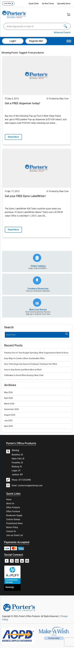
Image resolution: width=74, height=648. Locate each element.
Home (8, 499)
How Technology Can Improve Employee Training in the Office (30, 364)
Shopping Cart (68, 14)
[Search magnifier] (66, 333)
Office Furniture (13, 511)
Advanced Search (62, 32)
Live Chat (7, 3)
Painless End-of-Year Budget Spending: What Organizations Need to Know (36, 353)
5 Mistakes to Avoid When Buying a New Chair (24, 375)
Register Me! (36, 41)
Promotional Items (14, 523)
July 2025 (8, 420)
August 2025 (9, 415)
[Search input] (35, 334)
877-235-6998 (25, 479)
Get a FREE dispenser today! (22, 103)
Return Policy (12, 527)
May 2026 (8, 392)
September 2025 (11, 409)
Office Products (13, 507)
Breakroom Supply (14, 515)
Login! (13, 41)
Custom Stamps (13, 519)
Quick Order (34, 3)
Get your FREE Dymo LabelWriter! (25, 196)
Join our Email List (14, 535)
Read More (13, 137)
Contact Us (11, 531)
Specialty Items (64, 3)
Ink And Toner (48, 3)
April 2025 (8, 426)
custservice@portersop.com (30, 485)
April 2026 (8, 398)
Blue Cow (63, 98)
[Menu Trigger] (69, 41)
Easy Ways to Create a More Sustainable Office (24, 358)
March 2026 (9, 404)
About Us (10, 503)
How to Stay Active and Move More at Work (22, 370)
